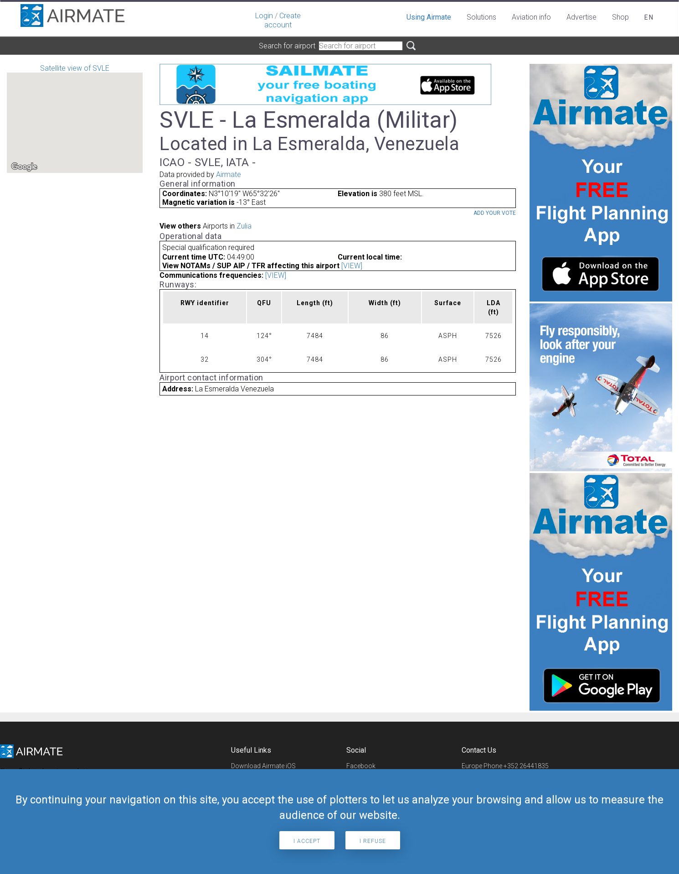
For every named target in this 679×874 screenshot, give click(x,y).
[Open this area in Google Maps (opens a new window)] (24, 167)
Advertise (581, 17)
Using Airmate (428, 17)
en (649, 17)
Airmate (228, 174)
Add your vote (494, 213)
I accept (306, 841)
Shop (620, 17)
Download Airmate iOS (263, 766)
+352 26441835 (526, 766)
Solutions (481, 17)
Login (264, 15)
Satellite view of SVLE (75, 118)
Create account (282, 20)
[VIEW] (351, 265)
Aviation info (531, 17)
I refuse (373, 841)
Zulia (244, 226)
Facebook (361, 766)
